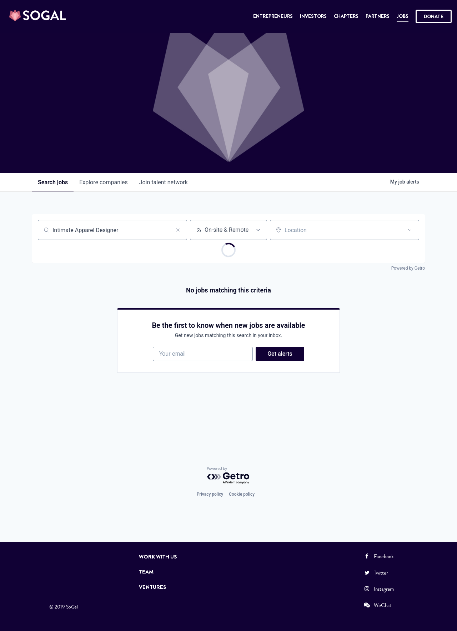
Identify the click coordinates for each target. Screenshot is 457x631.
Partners (378, 16)
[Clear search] (178, 230)
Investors (313, 16)
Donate (433, 16)
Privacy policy (210, 494)
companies (103, 182)
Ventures (152, 587)
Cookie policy (242, 494)
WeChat (377, 605)
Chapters (346, 16)
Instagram (378, 589)
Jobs (402, 16)
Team (146, 572)
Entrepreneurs (273, 16)
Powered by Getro (408, 268)
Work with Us (158, 557)
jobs (53, 182)
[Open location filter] (410, 230)
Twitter (375, 573)
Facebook (378, 556)
